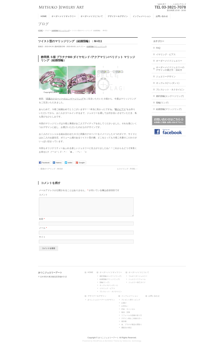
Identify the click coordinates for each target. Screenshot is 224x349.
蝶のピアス (120, 109)
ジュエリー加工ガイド (137, 282)
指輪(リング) (162, 102)
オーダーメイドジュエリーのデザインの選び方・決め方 (170, 68)
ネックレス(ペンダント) (167, 83)
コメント (43, 194)
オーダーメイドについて (138, 273)
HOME (90, 273)
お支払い (124, 306)
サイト (42, 240)
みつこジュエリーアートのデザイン (101, 300)
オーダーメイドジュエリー (169, 61)
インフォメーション (129, 296)
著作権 (123, 321)
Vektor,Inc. (126, 341)
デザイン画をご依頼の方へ (131, 318)
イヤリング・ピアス (166, 54)
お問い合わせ (154, 296)
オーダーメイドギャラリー (111, 273)
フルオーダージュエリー (137, 276)
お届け (123, 303)
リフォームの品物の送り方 (131, 315)
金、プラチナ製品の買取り (131, 325)
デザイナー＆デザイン (97, 296)
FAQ (158, 48)
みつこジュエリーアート (108, 338)
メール (43, 231)
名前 (42, 222)
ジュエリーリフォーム (137, 279)
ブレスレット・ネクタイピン (170, 89)
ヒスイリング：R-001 (127, 169)
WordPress (98, 341)
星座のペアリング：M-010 (50, 169)
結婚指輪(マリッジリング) (97, 46)
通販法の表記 (126, 328)
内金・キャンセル (128, 309)
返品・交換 (125, 312)
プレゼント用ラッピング (130, 300)
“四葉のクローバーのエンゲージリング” (64, 98)
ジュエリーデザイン (166, 76)
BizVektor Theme (112, 341)
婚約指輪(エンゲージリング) (170, 96)
